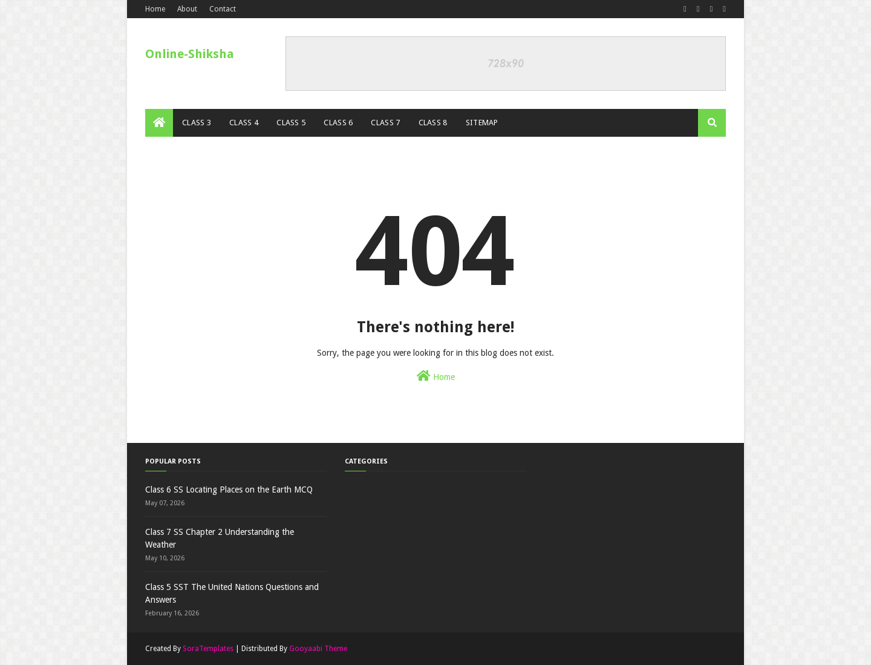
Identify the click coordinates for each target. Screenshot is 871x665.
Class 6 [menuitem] (338, 122)
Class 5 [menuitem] (290, 122)
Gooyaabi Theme (318, 648)
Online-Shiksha (189, 54)
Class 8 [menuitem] (433, 122)
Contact (222, 9)
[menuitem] (159, 123)
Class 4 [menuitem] (243, 122)
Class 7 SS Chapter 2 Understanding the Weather (219, 538)
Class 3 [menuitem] (196, 122)
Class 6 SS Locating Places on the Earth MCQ (229, 489)
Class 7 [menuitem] (385, 122)
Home (155, 9)
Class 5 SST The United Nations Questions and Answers (232, 593)
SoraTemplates (208, 648)
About (187, 9)
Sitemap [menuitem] (482, 122)
